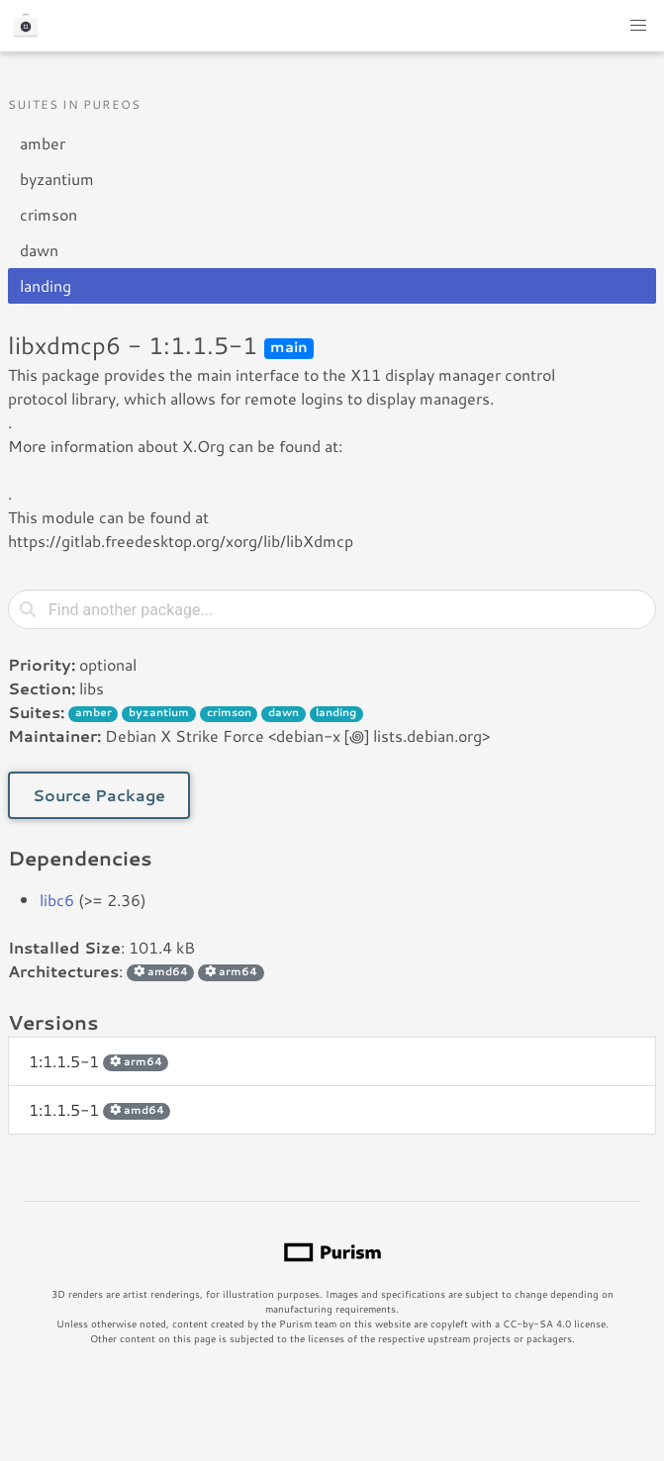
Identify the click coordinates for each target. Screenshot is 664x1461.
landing (45, 285)
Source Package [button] (99, 794)
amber (42, 143)
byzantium (57, 178)
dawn (39, 249)
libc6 (57, 899)
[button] (638, 25)
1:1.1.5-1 (98, 1061)
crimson (48, 214)
